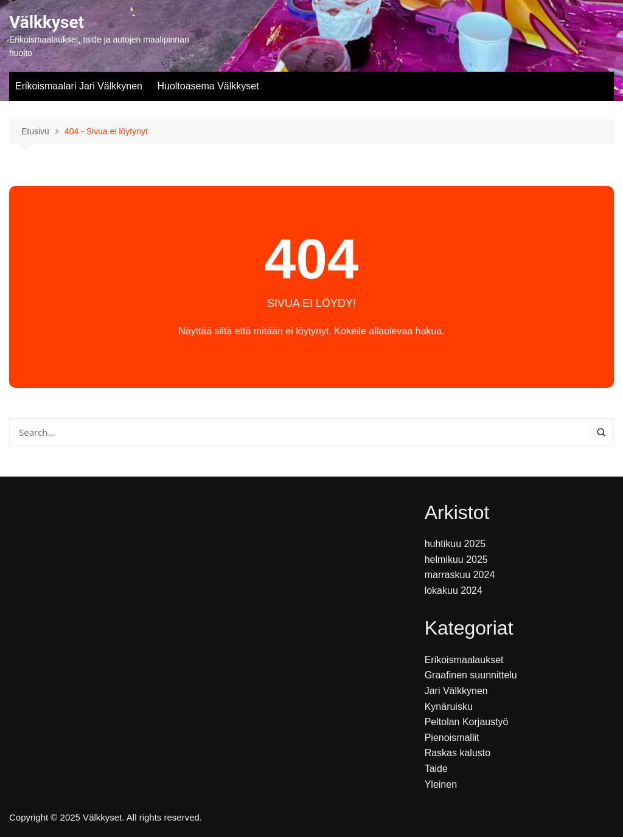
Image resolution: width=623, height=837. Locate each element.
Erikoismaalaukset (464, 660)
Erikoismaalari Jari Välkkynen (78, 86)
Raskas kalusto (458, 753)
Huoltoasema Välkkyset (208, 86)
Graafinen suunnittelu (471, 675)
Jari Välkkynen (456, 691)
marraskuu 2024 (460, 575)
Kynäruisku (449, 706)
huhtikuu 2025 (455, 544)
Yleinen (441, 784)
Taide (436, 768)
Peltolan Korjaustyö (467, 722)
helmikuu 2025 (456, 559)
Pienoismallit (452, 737)
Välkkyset (46, 22)
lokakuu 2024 (453, 590)
